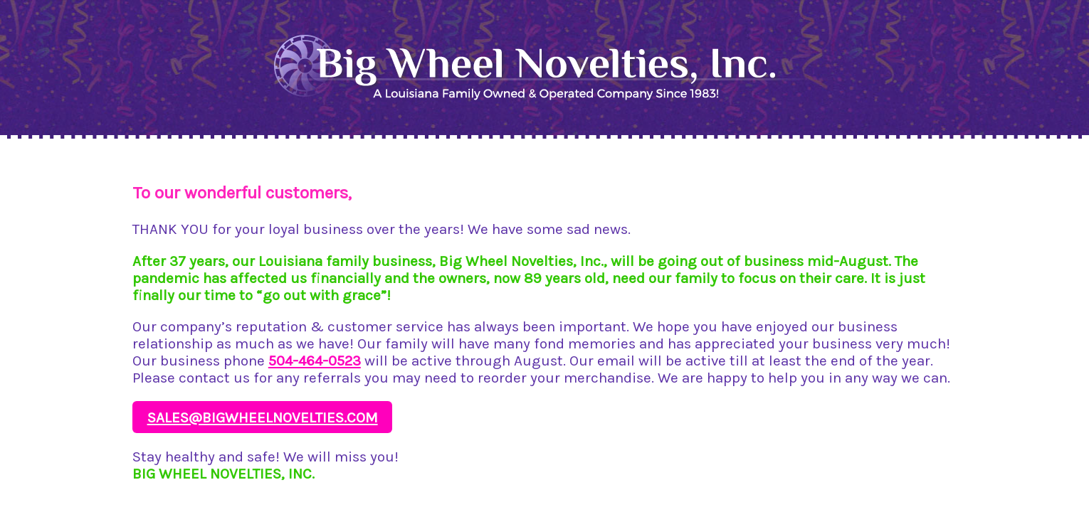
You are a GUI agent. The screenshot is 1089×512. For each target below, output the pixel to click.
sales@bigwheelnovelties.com (262, 417)
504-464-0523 (314, 360)
